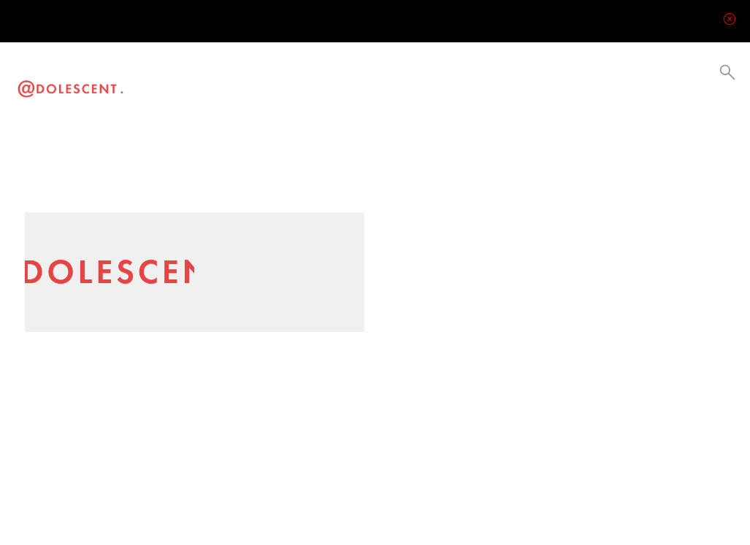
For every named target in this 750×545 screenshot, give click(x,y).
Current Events (288, 85)
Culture (258, 85)
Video (177, 85)
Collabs (317, 85)
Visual (203, 85)
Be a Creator (349, 85)
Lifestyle (230, 85)
